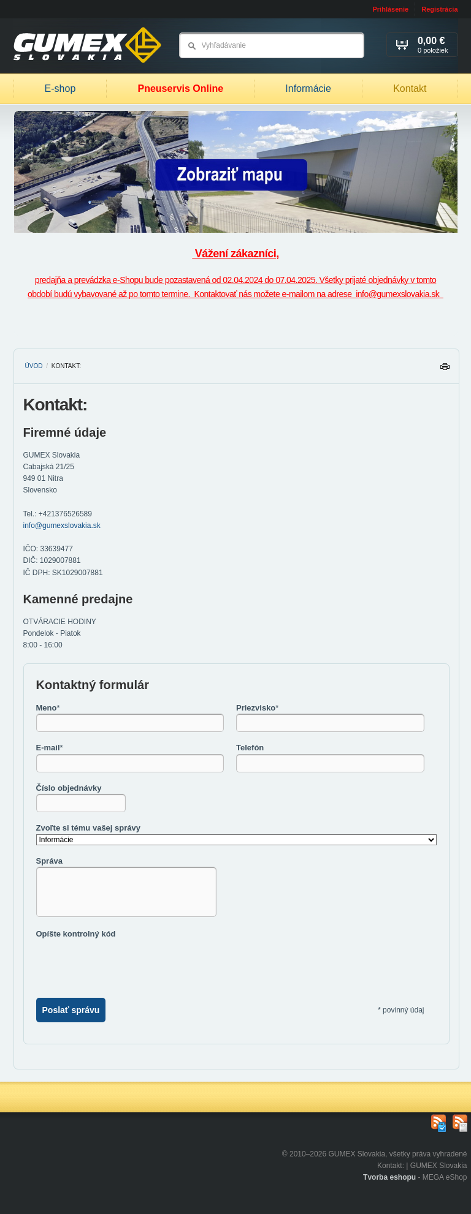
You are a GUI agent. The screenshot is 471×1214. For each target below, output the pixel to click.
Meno (48, 707)
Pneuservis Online (180, 88)
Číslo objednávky (69, 788)
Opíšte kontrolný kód (76, 933)
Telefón (250, 747)
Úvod (34, 366)
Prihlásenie (390, 9)
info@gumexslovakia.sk (62, 525)
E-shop (60, 88)
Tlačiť (444, 369)
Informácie (308, 88)
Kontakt (409, 88)
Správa (49, 860)
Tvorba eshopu (389, 1177)
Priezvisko (257, 707)
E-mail (49, 747)
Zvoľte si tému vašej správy (88, 827)
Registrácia (439, 9)
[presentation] (129, 964)
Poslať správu (71, 1010)
